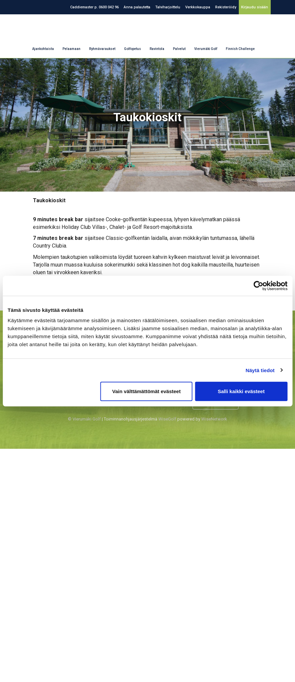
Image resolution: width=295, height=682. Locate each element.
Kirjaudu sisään (254, 7)
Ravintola (157, 49)
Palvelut (179, 49)
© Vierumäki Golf (84, 418)
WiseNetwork (214, 418)
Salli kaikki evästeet (241, 391)
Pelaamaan (71, 49)
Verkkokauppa (197, 7)
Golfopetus (132, 49)
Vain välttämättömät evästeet (146, 391)
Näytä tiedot (260, 370)
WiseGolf (167, 418)
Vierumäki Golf (205, 49)
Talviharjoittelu (167, 7)
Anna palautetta (137, 7)
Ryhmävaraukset (102, 49)
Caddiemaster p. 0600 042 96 (94, 7)
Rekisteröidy (225, 7)
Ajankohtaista (43, 49)
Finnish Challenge (240, 49)
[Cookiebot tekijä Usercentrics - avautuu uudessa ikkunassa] (258, 286)
